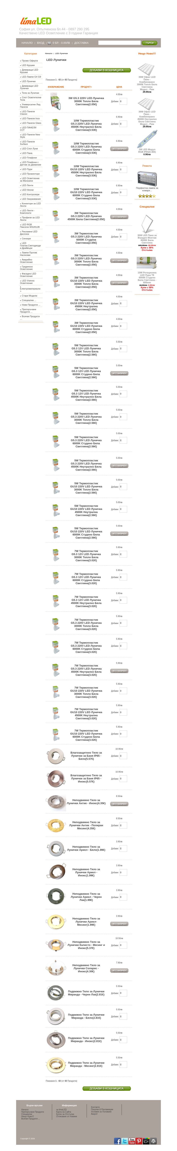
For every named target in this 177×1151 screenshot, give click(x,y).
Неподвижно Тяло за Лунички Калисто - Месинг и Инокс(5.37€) (86, 945)
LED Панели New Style (30, 135)
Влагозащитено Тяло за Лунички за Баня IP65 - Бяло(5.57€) (86, 755)
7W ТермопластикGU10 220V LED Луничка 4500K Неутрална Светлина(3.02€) (86, 714)
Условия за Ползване (101, 1112)
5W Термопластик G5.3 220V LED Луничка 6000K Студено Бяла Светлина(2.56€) (86, 442)
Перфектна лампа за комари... (147, 188)
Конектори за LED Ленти (30, 204)
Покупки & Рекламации (102, 1109)
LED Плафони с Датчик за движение (30, 163)
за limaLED (61, 1109)
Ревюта (147, 165)
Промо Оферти (29, 60)
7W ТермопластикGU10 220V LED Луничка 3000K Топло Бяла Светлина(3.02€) (86, 692)
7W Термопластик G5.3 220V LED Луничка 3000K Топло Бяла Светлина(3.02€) (86, 624)
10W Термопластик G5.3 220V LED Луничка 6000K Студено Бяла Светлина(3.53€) (86, 148)
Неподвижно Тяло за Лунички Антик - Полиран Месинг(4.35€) (86, 825)
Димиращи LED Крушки (29, 71)
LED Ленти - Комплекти (27, 211)
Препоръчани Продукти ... (28, 310)
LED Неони (27, 190)
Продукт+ (86, 87)
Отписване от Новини (66, 1116)
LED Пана (26, 153)
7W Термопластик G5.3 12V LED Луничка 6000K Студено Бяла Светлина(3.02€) (86, 578)
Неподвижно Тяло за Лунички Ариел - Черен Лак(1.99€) (86, 897)
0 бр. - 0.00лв (61, 42)
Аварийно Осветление (26, 260)
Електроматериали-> (30, 289)
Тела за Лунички (29, 93)
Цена (119, 87)
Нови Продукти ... (30, 305)
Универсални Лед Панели (30, 105)
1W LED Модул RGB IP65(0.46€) (147, 149)
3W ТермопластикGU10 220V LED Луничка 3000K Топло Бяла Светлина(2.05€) (86, 282)
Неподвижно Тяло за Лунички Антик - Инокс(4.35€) (86, 802)
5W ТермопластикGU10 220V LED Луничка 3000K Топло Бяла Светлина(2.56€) (86, 488)
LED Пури (26, 169)
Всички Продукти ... (30, 317)
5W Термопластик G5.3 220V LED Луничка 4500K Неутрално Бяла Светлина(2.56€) (86, 465)
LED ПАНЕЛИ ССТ (28, 128)
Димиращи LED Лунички (29, 87)
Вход (40, 42)
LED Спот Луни (29, 148)
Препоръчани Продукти (32, 1112)
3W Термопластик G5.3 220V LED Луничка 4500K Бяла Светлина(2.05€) (86, 216)
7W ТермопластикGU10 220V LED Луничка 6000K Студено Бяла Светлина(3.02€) (86, 735)
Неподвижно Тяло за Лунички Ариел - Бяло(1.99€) (86, 848)
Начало (27, 42)
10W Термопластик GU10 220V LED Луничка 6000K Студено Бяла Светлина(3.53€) (86, 194)
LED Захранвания (30, 199)
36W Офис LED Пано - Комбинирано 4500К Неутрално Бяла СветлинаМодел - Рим (147, 116)
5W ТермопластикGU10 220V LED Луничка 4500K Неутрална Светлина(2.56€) (86, 510)
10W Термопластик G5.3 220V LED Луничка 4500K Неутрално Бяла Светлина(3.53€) (86, 125)
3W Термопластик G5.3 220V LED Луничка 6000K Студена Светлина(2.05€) (86, 238)
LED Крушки (27, 65)
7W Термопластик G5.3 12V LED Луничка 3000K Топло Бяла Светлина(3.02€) (86, 556)
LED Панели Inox (30, 118)
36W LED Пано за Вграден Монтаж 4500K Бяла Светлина (147, 238)
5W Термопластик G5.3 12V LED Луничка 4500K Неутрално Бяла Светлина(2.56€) (86, 395)
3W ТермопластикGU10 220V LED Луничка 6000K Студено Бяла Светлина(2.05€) (86, 327)
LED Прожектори (30, 174)
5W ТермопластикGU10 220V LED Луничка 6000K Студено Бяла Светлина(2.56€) (86, 533)
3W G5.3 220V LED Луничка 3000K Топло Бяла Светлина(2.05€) (86, 101)
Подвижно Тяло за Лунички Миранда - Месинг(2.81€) (86, 1064)
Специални (147, 206)
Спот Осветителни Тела (30, 98)
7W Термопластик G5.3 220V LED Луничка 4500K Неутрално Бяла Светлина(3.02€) (86, 670)
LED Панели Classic (27, 112)
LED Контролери (29, 194)
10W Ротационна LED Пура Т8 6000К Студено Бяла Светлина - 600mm (147, 276)
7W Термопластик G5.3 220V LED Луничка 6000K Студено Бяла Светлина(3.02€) (86, 647)
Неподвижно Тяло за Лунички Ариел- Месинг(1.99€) (86, 921)
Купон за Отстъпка (65, 1114)
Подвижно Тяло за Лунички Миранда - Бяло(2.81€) (86, 1016)
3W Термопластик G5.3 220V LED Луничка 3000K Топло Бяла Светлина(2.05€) (86, 260)
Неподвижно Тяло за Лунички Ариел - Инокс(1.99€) (86, 872)
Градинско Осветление (26, 267)
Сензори (25, 238)
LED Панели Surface (27, 142)
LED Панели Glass (30, 123)
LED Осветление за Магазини (30, 179)
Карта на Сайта (63, 1112)
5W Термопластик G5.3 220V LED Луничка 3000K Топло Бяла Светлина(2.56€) (86, 418)
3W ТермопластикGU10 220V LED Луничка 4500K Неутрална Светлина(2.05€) (86, 305)
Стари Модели (28, 295)
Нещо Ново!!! (147, 53)
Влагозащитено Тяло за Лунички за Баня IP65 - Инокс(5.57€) (86, 778)
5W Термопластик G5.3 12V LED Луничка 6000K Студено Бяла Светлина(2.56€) (86, 372)
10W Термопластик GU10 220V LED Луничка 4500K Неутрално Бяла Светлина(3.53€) (86, 171)
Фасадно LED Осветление (28, 274)
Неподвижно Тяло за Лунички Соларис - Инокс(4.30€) (86, 968)
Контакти (95, 1107)
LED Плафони (28, 157)
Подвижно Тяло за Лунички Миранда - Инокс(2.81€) (86, 1039)
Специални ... (28, 300)
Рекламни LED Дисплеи (28, 232)
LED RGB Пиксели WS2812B (30, 225)
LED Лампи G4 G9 (30, 77)
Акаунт (94, 1114)
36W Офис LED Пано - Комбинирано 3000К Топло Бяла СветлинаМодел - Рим (147, 82)
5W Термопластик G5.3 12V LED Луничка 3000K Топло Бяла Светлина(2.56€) (86, 350)
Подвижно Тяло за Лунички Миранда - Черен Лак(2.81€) (86, 993)
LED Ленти (26, 185)
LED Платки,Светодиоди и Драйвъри (30, 245)
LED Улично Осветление (27, 281)
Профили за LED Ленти (30, 218)
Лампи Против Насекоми (28, 253)
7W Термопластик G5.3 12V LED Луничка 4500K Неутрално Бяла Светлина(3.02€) (86, 601)
